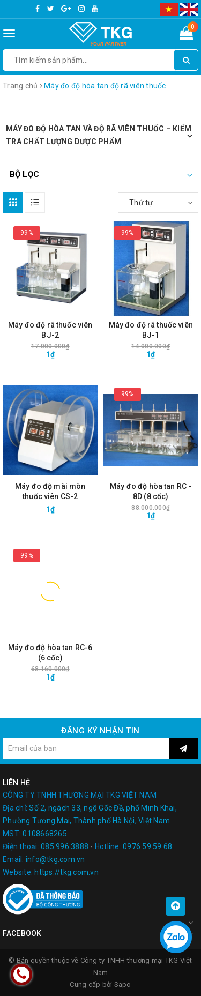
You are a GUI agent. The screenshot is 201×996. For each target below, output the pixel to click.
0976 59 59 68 (147, 846)
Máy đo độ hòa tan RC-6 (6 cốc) (50, 652)
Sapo (122, 984)
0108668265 (45, 833)
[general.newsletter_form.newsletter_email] (86, 748)
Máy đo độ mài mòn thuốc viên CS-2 (50, 491)
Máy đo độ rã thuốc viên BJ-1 (151, 330)
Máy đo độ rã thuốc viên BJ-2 (50, 330)
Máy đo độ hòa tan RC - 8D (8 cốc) (150, 491)
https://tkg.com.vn (66, 872)
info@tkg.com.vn (55, 859)
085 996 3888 (64, 846)
